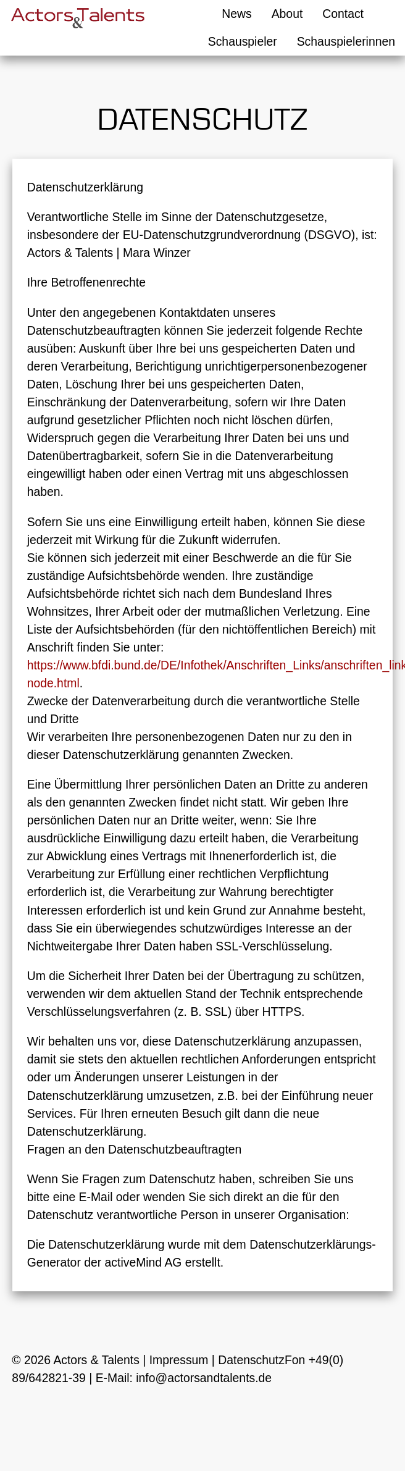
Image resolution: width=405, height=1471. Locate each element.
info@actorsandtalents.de (204, 1378)
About (287, 13)
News (236, 13)
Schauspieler (242, 41)
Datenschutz (251, 1360)
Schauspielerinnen (346, 41)
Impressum (179, 1360)
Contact (343, 13)
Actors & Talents (96, 1360)
